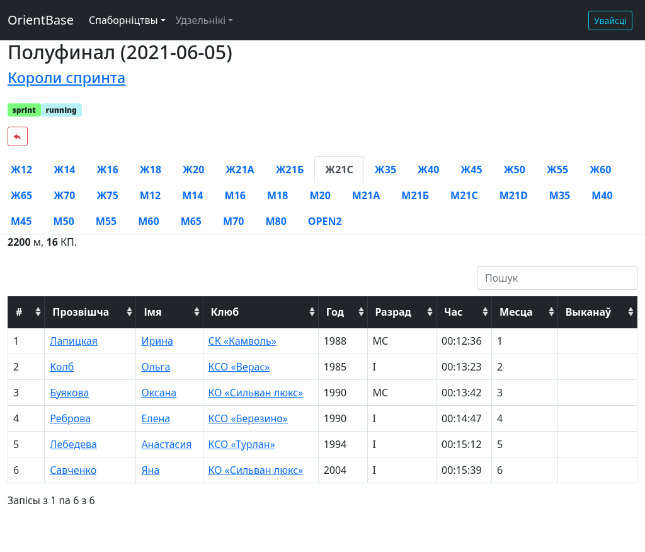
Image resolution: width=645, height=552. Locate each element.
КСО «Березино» (248, 418)
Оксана (158, 393)
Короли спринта (66, 77)
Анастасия (166, 444)
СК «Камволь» (242, 341)
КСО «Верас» (239, 367)
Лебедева (73, 444)
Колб (62, 367)
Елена (155, 418)
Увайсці (610, 20)
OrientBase (41, 19)
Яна (150, 470)
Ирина (157, 341)
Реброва (70, 418)
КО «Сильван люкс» (256, 393)
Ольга (155, 367)
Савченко (73, 470)
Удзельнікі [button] (200, 20)
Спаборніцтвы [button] (123, 20)
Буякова (69, 393)
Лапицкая (74, 341)
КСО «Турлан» (241, 444)
